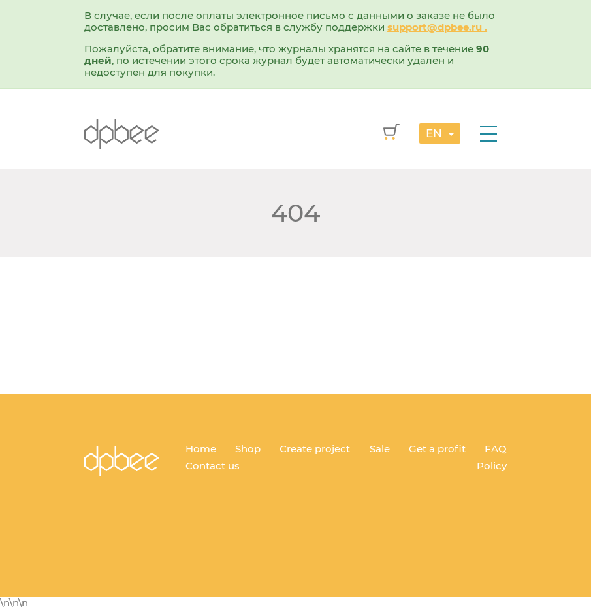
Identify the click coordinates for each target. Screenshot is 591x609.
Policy (492, 465)
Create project (315, 448)
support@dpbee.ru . (437, 27)
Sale (380, 448)
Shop (248, 448)
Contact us (212, 465)
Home (200, 448)
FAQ (496, 448)
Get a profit (437, 448)
